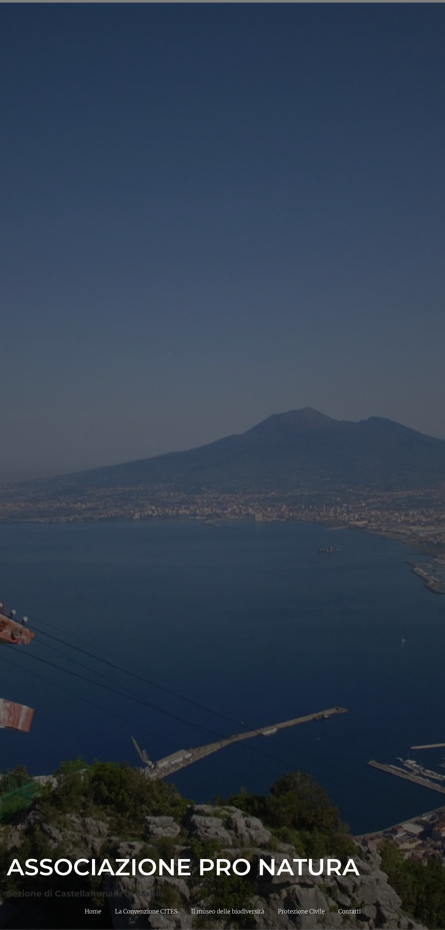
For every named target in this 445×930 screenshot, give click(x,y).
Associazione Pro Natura (183, 867)
